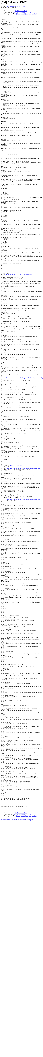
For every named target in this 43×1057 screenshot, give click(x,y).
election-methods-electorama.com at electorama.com (23, 558)
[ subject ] (28, 14)
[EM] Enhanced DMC (21, 11)
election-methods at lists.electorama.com (18, 326)
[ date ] (18, 14)
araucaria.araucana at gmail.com (16, 6)
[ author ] (34, 14)
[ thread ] (23, 14)
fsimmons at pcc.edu (15, 555)
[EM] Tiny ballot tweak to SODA (22, 12)
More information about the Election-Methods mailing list (17, 978)
